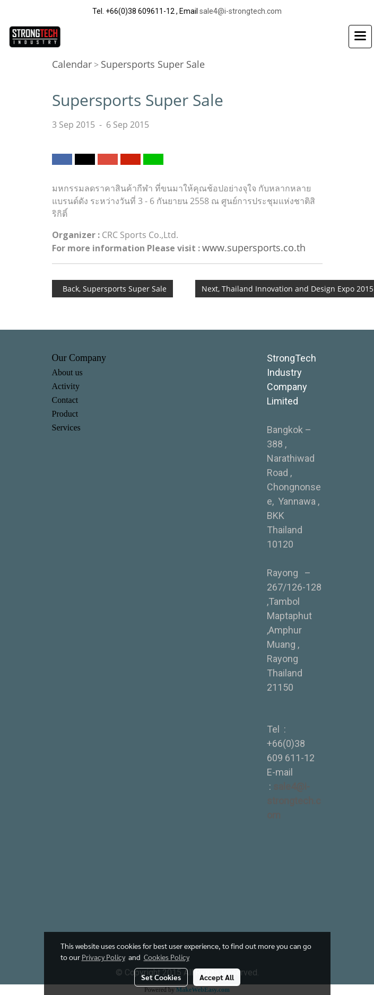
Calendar (72, 64)
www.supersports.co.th (254, 247)
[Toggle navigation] (360, 36)
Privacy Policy (103, 957)
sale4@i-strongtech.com (240, 11)
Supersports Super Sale (153, 64)
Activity (66, 386)
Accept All (216, 977)
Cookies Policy (166, 957)
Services (66, 427)
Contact (65, 399)
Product (65, 413)
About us (67, 372)
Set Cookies (161, 977)
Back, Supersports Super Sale (112, 289)
